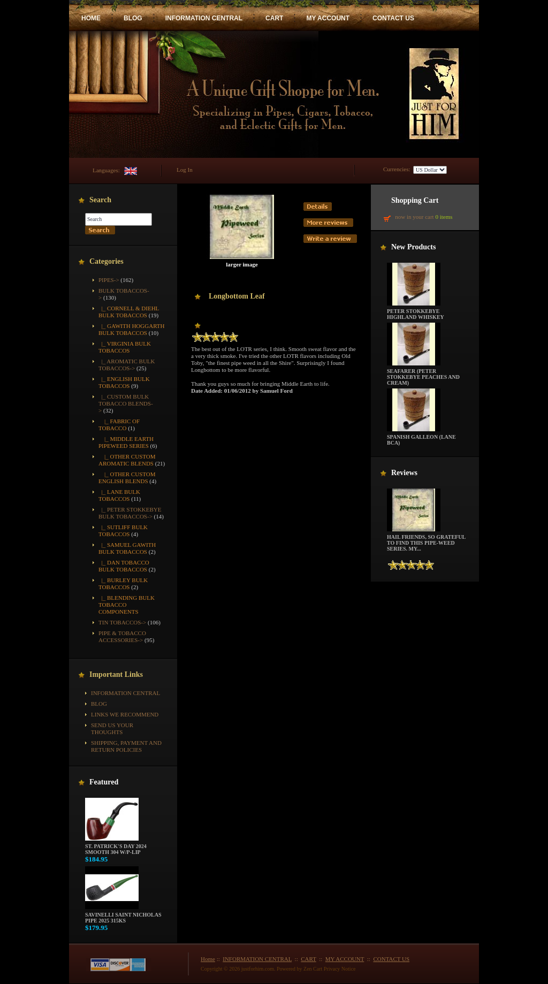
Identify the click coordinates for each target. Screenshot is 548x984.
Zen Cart (312, 969)
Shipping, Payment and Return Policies (126, 746)
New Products (413, 247)
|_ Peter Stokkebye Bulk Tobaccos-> (130, 513)
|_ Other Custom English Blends (127, 477)
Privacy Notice (340, 969)
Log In (185, 169)
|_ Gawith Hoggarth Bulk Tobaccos (131, 329)
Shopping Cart (414, 200)
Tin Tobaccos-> (122, 622)
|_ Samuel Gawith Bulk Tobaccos (127, 548)
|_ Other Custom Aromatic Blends (127, 460)
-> (125, 403)
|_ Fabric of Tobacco (119, 424)
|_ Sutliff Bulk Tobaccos (123, 530)
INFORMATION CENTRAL (203, 18)
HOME (91, 18)
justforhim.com (257, 969)
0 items (443, 216)
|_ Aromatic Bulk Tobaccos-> (126, 364)
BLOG (133, 18)
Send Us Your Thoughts (112, 728)
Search (100, 200)
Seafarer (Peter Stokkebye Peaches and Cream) (423, 374)
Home (208, 959)
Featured (103, 782)
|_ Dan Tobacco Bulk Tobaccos (123, 566)
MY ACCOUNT (327, 18)
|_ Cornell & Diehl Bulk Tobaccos (128, 311)
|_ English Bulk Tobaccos (124, 382)
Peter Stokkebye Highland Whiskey (415, 311)
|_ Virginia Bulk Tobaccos (124, 347)
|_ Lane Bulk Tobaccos (119, 495)
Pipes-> (108, 280)
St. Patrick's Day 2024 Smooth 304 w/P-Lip (116, 846)
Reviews (404, 473)
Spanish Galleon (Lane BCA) (421, 437)
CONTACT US (393, 18)
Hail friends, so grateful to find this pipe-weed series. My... (426, 540)
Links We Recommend (124, 714)
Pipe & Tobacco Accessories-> (122, 636)
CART (274, 18)
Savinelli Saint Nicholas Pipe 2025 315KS (123, 915)
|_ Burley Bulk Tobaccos (123, 583)
